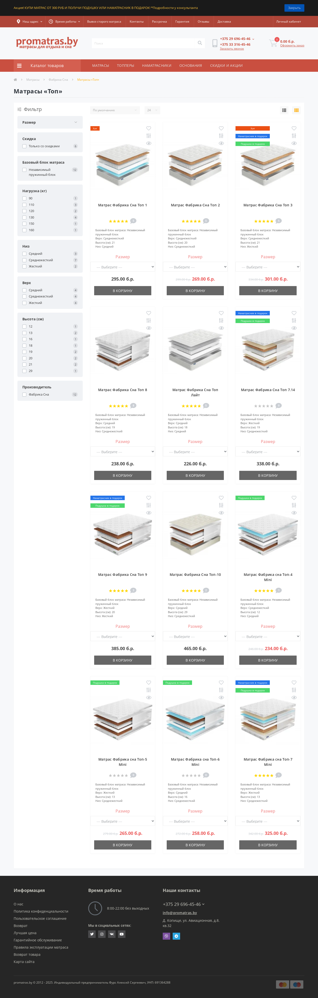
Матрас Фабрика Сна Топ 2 (195, 205)
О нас (18, 904)
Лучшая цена (25, 932)
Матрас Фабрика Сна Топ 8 (122, 389)
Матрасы (33, 79)
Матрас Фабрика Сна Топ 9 (122, 574)
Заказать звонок (232, 48)
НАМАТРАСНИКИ (156, 65)
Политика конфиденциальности (41, 911)
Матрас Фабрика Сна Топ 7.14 (268, 389)
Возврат (21, 925)
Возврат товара (27, 954)
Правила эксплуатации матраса (41, 947)
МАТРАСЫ (100, 65)
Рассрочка (159, 21)
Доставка (224, 21)
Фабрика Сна (58, 79)
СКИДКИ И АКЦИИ (226, 65)
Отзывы (203, 21)
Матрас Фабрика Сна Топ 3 (267, 205)
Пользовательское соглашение (40, 918)
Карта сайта (24, 961)
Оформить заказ (292, 45)
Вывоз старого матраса (104, 21)
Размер (123, 256)
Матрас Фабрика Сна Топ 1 (122, 205)
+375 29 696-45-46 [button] (183, 904)
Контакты (137, 21)
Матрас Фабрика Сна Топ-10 (195, 574)
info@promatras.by (180, 912)
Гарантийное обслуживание (38, 940)
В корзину (122, 290)
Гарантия (182, 21)
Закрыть (294, 7)
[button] (29, 21)
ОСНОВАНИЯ (190, 65)
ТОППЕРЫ (125, 65)
